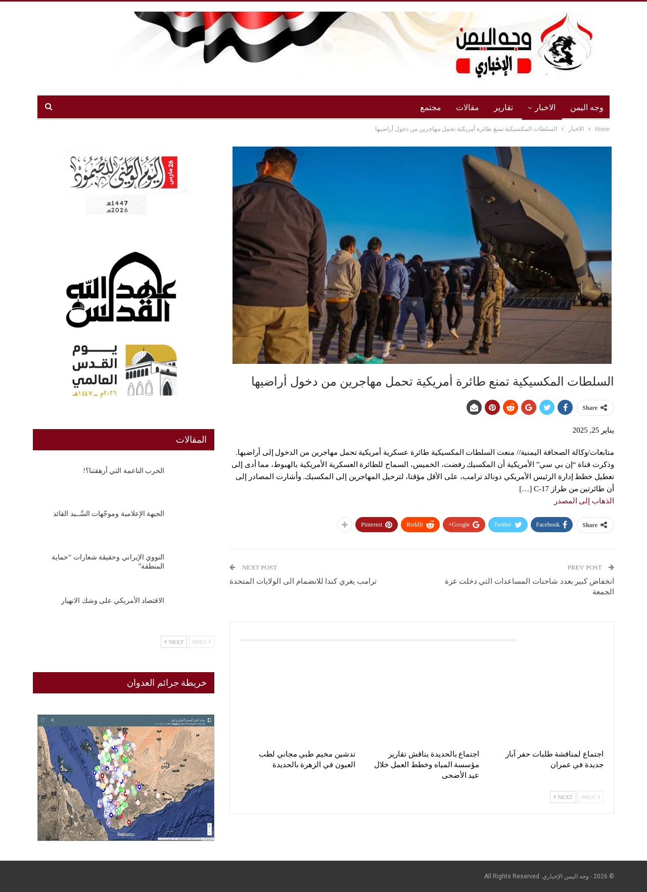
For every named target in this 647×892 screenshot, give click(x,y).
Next (563, 797)
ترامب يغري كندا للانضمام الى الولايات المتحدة (303, 581)
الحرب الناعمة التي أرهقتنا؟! (123, 471)
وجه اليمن (587, 107)
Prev (590, 797)
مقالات (467, 107)
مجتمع (430, 107)
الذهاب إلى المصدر (584, 501)
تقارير (503, 107)
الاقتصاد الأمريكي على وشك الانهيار (112, 600)
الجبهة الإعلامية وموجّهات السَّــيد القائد (108, 514)
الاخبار (545, 107)
